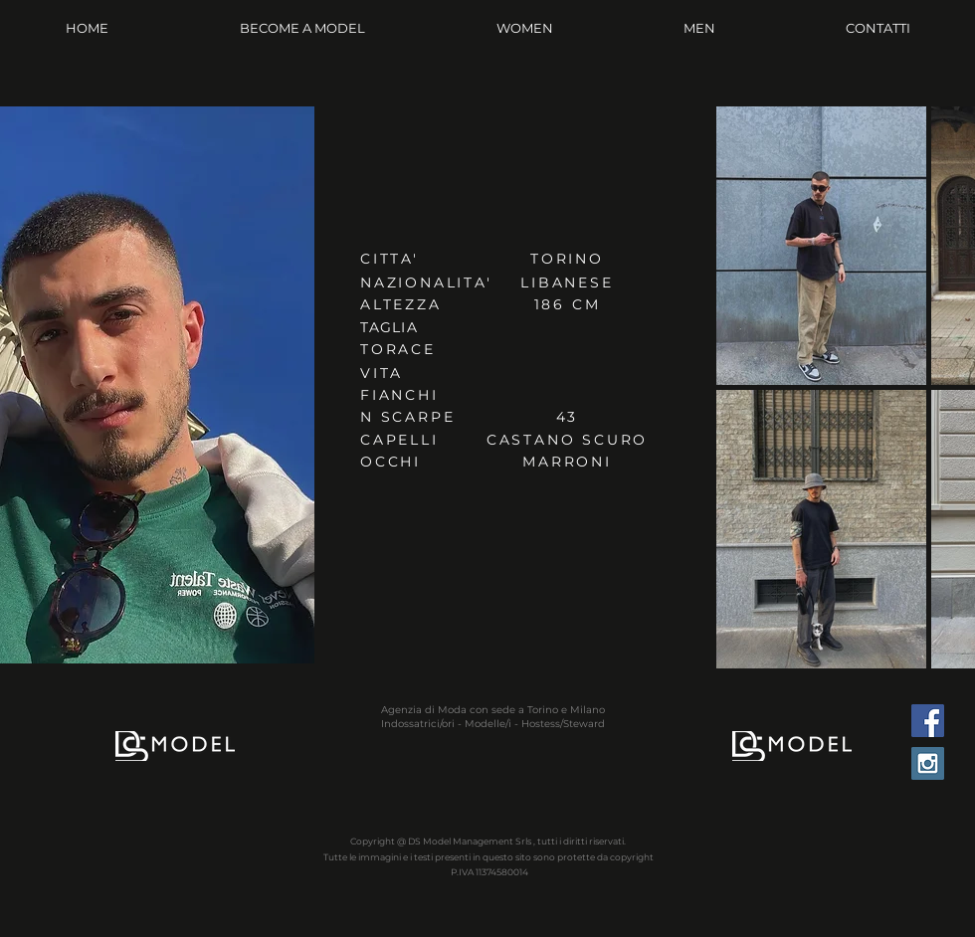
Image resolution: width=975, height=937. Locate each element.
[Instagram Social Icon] (927, 763)
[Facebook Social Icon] (927, 720)
